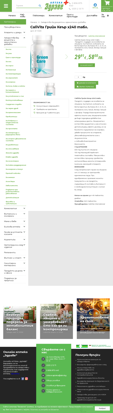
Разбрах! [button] (102, 408)
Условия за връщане (53, 385)
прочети (15, 374)
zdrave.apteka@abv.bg (54, 375)
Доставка (92, 16)
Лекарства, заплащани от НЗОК (91, 395)
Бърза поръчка (85, 87)
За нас (103, 16)
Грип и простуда (72, 16)
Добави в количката (86, 83)
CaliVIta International (96, 36)
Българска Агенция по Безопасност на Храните (92, 382)
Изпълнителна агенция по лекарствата (88, 360)
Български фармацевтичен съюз (91, 365)
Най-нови (22, 16)
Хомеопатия (55, 16)
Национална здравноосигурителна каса (92, 390)
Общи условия (51, 380)
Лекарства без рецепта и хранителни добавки (63, 22)
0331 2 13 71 (76, 9)
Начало (12, 16)
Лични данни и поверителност (52, 391)
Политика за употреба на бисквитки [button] (44, 410)
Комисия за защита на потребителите (86, 374)
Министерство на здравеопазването (85, 369)
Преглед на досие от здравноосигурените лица (88, 399)
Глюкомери (38, 16)
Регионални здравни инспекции (90, 386)
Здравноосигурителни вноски (90, 378)
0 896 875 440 (75, 4)
